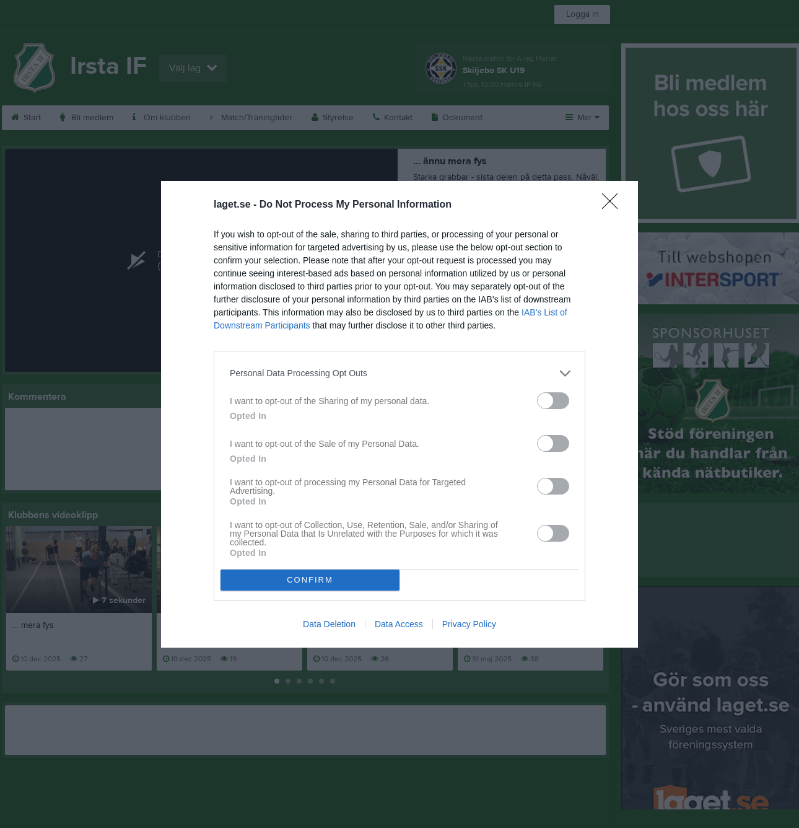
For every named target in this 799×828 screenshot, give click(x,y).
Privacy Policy (469, 624)
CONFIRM (310, 579)
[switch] (553, 400)
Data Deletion (329, 624)
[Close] (614, 204)
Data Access (399, 624)
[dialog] (399, 413)
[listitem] (399, 372)
